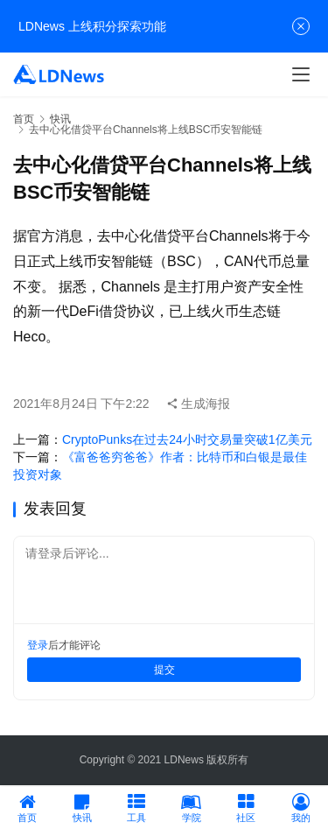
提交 (164, 670)
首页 (23, 119)
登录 (37, 645)
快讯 (60, 119)
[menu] (301, 74)
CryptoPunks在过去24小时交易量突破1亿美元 (187, 439)
